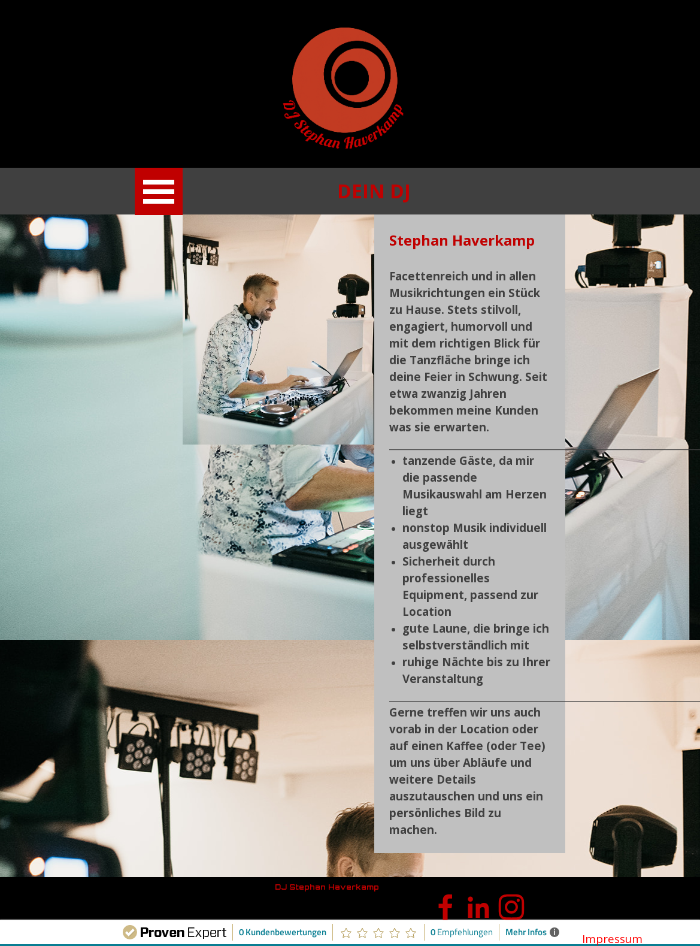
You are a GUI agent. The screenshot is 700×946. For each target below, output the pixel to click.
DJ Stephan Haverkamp (327, 886)
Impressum (612, 938)
